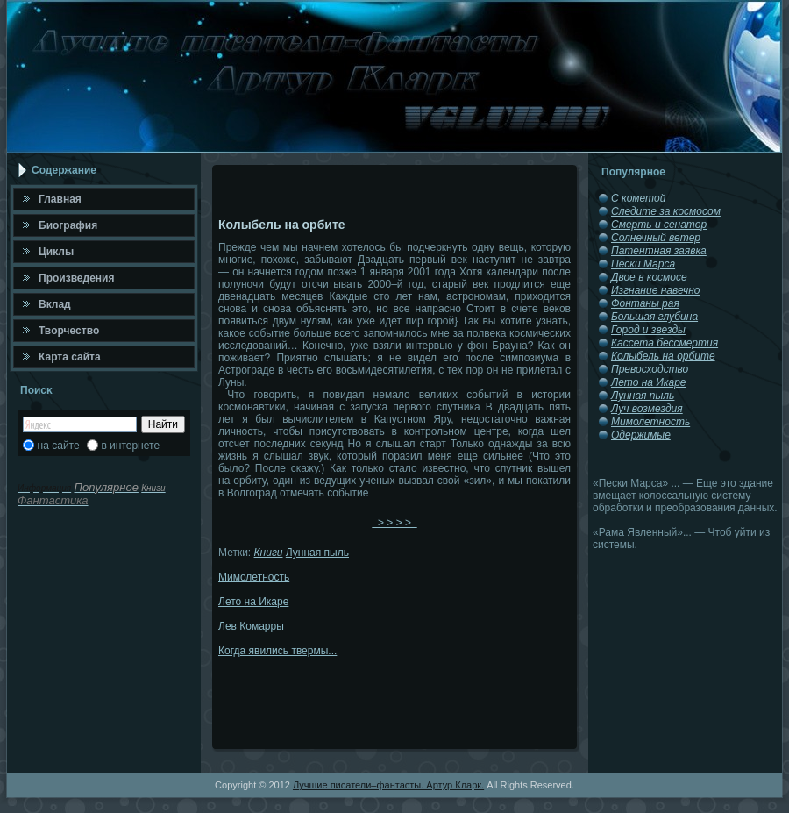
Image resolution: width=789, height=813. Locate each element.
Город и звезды (648, 330)
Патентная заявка (659, 251)
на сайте (59, 445)
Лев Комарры (251, 626)
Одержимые (641, 435)
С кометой (638, 198)
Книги (268, 552)
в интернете (130, 445)
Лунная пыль (317, 552)
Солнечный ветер (655, 238)
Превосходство (649, 369)
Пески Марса (643, 264)
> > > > (394, 523)
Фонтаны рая (645, 303)
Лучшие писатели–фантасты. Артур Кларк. (388, 785)
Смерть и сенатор (659, 224)
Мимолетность (253, 577)
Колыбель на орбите (663, 356)
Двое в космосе (649, 277)
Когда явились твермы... (277, 651)
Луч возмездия (647, 409)
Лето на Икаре (253, 601)
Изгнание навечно (655, 290)
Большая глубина (654, 316)
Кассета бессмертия (664, 343)
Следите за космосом (666, 211)
